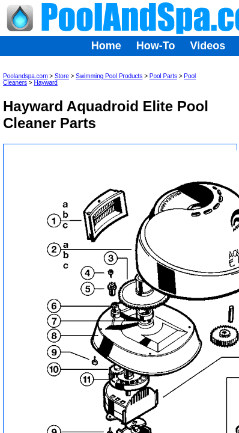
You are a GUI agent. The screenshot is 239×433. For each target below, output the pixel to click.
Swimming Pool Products (109, 76)
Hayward (45, 82)
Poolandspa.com (25, 76)
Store (62, 76)
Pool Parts (163, 76)
